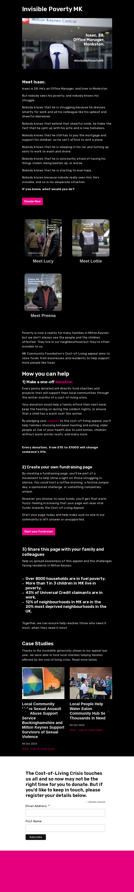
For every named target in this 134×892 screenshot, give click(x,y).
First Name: (34, 821)
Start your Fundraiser (38, 531)
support (53, 421)
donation (64, 382)
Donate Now (32, 201)
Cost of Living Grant (42, 748)
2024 (25, 748)
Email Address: (38, 806)
